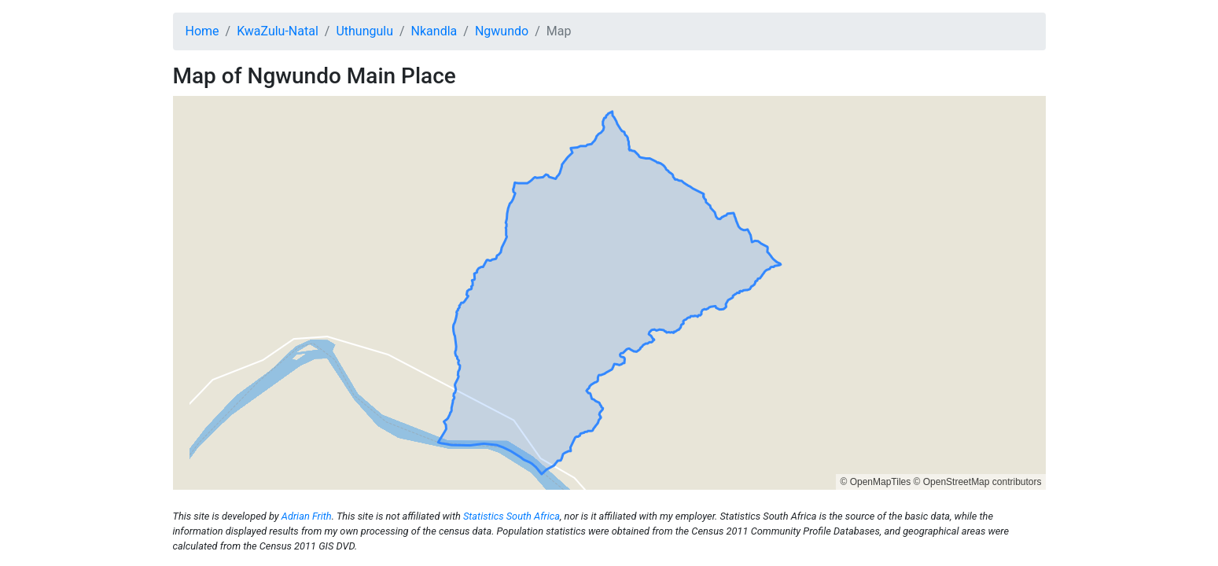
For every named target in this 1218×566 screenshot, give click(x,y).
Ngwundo (501, 31)
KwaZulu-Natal (277, 31)
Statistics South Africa (511, 516)
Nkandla (434, 31)
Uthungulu (364, 31)
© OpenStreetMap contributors (978, 481)
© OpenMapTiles (875, 481)
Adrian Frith (307, 516)
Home (202, 31)
